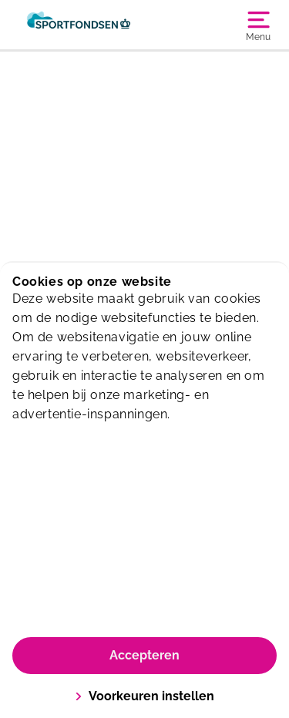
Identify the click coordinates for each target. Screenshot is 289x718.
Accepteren (144, 655)
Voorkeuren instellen (144, 696)
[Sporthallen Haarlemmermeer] (78, 24)
